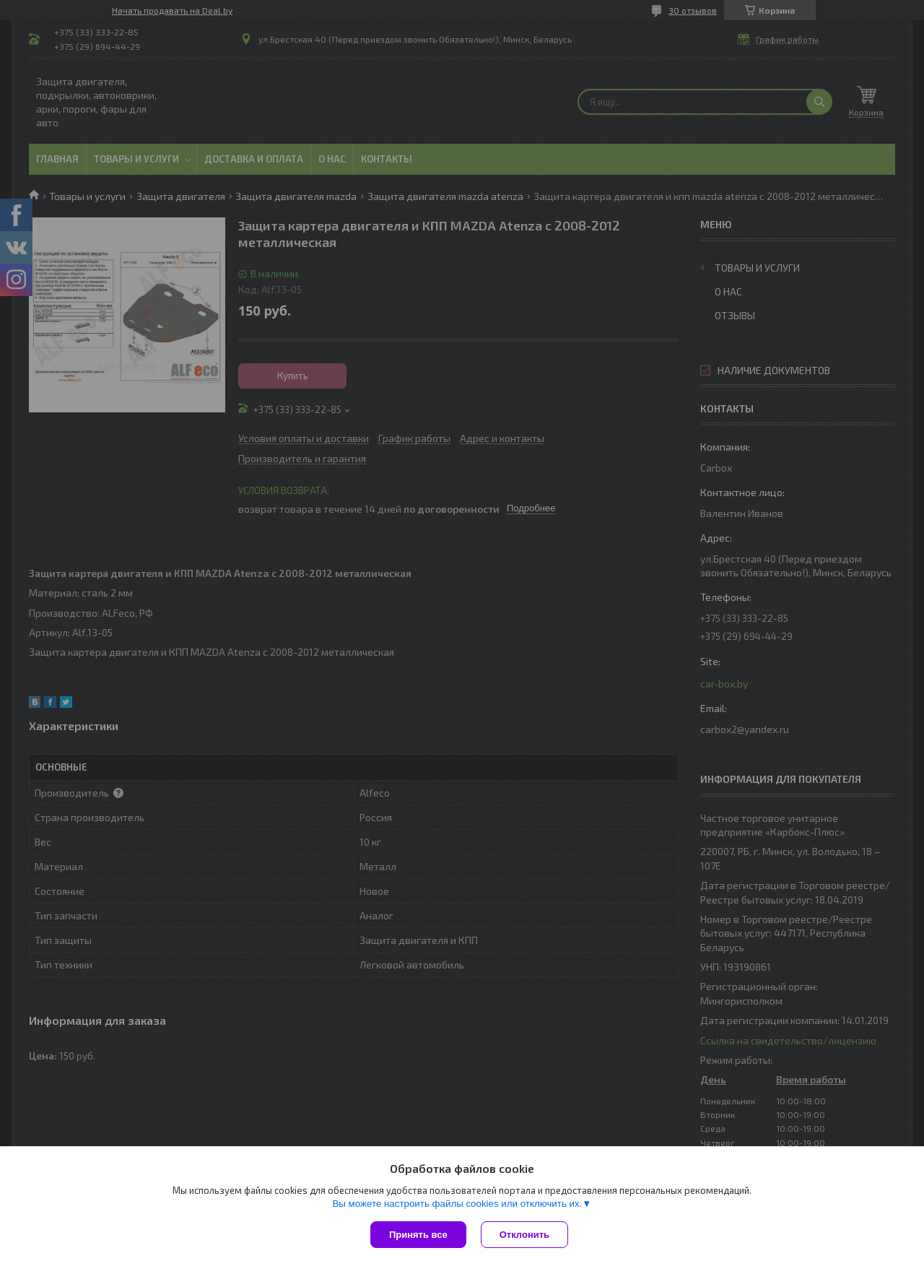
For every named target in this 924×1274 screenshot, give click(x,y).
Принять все (418, 1234)
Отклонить (524, 1234)
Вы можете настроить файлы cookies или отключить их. (457, 1203)
